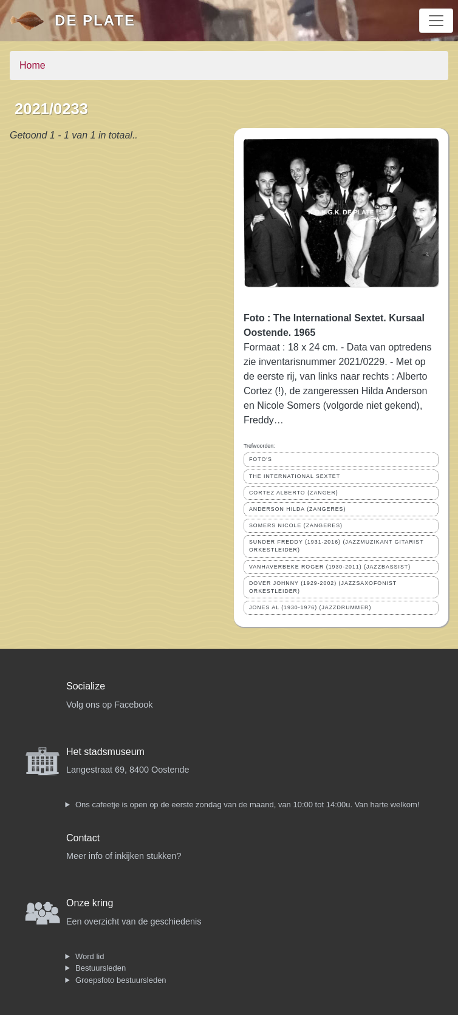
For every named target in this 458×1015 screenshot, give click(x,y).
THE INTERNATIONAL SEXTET (294, 476)
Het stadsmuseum (105, 752)
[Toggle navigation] (436, 21)
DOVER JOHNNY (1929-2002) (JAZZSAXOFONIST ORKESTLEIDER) (323, 587)
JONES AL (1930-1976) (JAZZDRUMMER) (310, 607)
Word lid (89, 956)
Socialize (85, 686)
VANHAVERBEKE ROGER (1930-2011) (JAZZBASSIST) (330, 567)
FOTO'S (260, 459)
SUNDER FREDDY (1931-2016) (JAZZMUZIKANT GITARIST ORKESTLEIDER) (336, 546)
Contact (83, 838)
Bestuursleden (100, 967)
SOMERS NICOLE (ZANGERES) (296, 525)
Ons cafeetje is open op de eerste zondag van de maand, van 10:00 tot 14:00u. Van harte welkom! (247, 804)
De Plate (95, 20)
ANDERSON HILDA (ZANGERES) (297, 509)
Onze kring (89, 903)
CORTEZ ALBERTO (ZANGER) (293, 493)
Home (32, 65)
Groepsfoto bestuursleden (120, 980)
